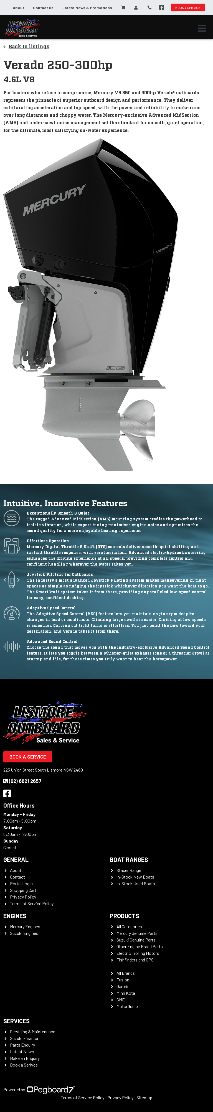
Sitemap (144, 1097)
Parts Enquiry (22, 1044)
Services (16, 1020)
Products (124, 915)
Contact (17, 876)
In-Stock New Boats (135, 876)
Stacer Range (128, 870)
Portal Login (21, 883)
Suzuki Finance (24, 1038)
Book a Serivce (24, 1064)
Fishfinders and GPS (135, 959)
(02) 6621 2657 (22, 781)
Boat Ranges (129, 859)
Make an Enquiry (25, 1058)
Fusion (122, 979)
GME (120, 999)
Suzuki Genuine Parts (136, 939)
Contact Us (43, 7)
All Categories (129, 926)
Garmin (123, 986)
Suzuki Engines (24, 933)
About (18, 7)
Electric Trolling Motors (137, 953)
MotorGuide (127, 1006)
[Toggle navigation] (202, 28)
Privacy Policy (23, 896)
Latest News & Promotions (87, 7)
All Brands (125, 973)
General (16, 859)
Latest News (22, 1051)
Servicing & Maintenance (32, 1031)
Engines (14, 915)
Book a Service (27, 757)
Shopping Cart (23, 890)
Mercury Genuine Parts (137, 933)
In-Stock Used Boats (135, 883)
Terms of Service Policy (32, 903)
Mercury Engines (25, 926)
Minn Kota (125, 993)
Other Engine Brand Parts (139, 946)
